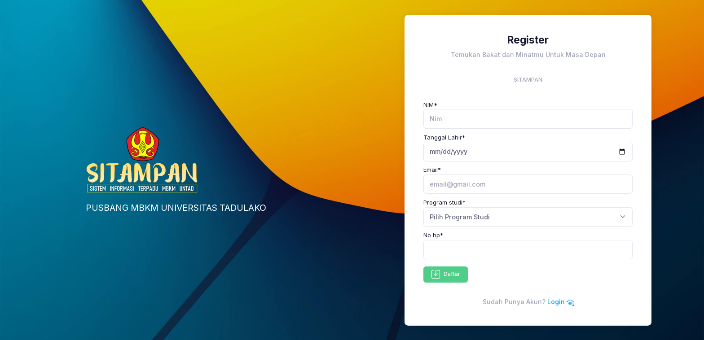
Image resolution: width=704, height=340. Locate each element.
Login (560, 301)
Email (432, 169)
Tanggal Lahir (444, 137)
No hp (433, 235)
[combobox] (528, 217)
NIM (430, 104)
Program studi (444, 202)
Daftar (446, 274)
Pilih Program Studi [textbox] (460, 217)
